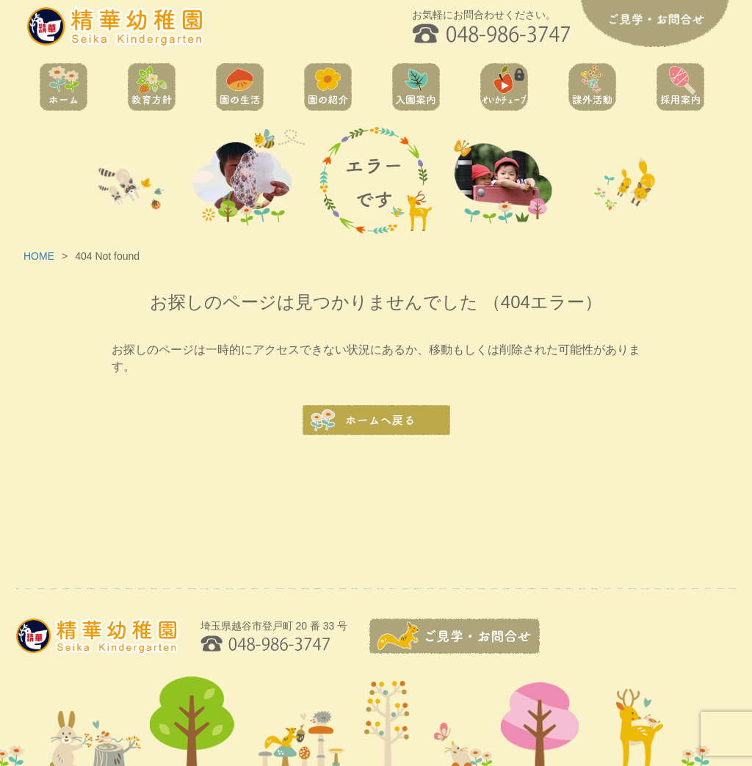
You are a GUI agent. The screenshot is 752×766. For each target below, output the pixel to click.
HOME (39, 256)
